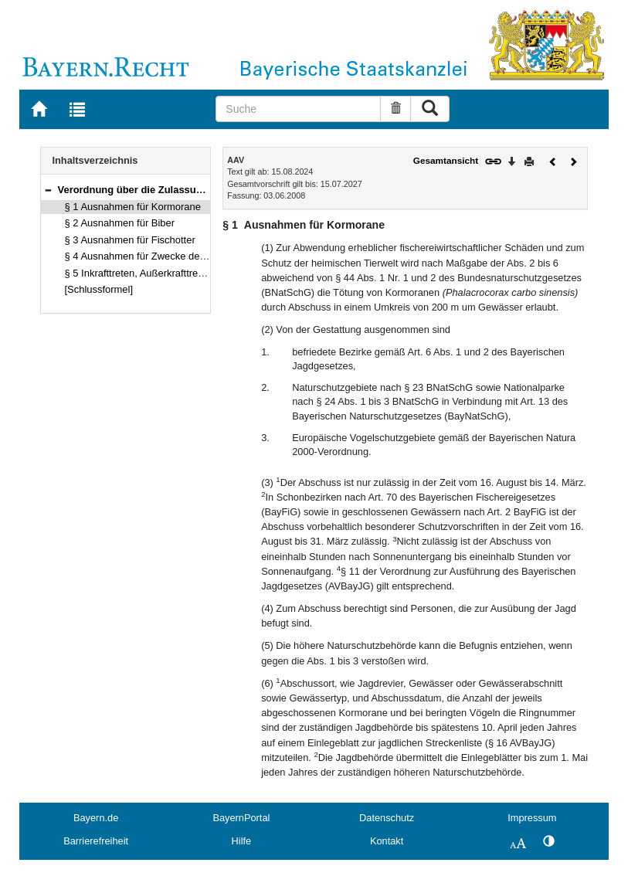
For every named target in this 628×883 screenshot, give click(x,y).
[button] (48, 189)
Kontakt (386, 841)
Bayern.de (95, 818)
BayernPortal (241, 818)
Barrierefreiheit (95, 841)
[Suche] (298, 109)
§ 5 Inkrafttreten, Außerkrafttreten (138, 273)
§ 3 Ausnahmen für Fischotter (130, 240)
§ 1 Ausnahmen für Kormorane (133, 206)
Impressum (531, 818)
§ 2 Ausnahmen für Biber (120, 223)
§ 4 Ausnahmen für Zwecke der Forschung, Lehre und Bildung (202, 256)
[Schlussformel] (99, 289)
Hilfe (242, 841)
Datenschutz (386, 818)
